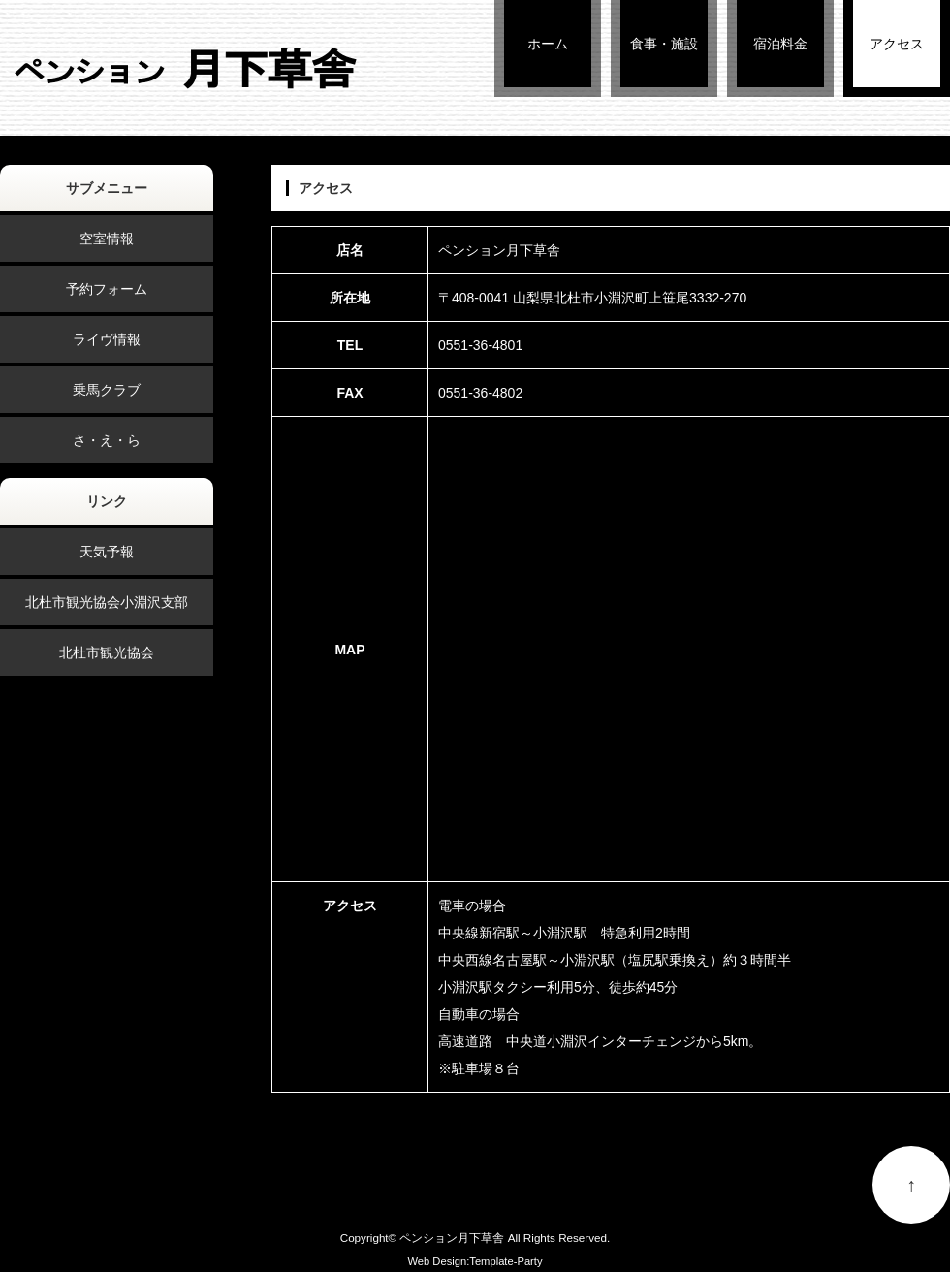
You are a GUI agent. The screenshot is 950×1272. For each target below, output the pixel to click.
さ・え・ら (107, 440)
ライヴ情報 (107, 339)
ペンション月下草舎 (451, 1237)
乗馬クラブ (107, 390)
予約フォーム (106, 289)
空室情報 (106, 238)
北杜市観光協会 (106, 652)
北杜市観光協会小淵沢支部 (106, 602)
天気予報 (106, 551)
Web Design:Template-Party (474, 1261)
